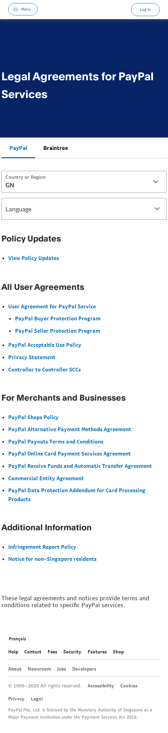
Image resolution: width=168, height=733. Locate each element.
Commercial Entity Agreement (46, 478)
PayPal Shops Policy (33, 417)
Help (13, 652)
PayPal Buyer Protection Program (58, 318)
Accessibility (101, 686)
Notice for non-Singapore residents (52, 558)
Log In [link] (145, 9)
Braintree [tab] (55, 147)
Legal (37, 699)
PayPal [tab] (18, 147)
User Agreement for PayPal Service (52, 306)
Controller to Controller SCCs (44, 369)
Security (72, 652)
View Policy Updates (33, 258)
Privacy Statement (31, 357)
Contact (32, 652)
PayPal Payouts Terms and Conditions (55, 441)
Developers (84, 669)
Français (17, 639)
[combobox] (84, 182)
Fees (52, 652)
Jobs (61, 669)
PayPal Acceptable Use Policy (44, 344)
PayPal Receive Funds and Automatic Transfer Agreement (80, 465)
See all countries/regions (35, 639)
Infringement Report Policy (42, 546)
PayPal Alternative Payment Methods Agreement (69, 429)
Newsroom (39, 669)
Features (97, 652)
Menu (26, 9)
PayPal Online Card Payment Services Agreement (69, 453)
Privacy (16, 699)
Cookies (128, 686)
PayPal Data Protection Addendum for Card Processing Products (76, 495)
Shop (118, 652)
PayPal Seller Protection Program (57, 330)
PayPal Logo (84, 9)
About (15, 669)
